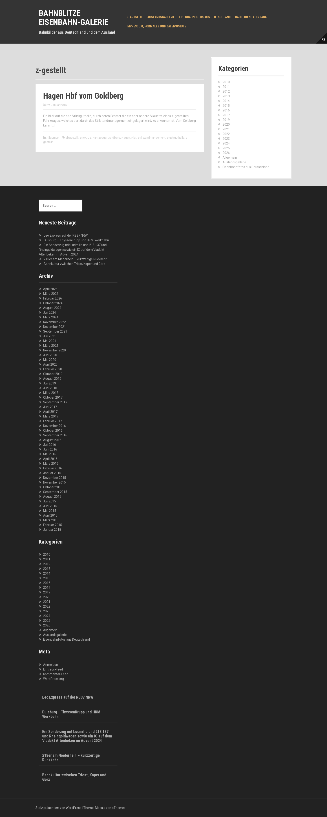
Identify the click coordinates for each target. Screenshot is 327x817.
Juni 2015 (50, 506)
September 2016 (55, 435)
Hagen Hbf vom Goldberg (83, 96)
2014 (226, 101)
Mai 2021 (49, 341)
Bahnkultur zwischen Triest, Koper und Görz (74, 264)
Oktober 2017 (52, 397)
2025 (226, 148)
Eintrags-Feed (53, 669)
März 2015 (50, 520)
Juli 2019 (49, 383)
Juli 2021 (49, 336)
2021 (226, 129)
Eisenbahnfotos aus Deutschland (205, 17)
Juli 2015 (49, 501)
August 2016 (52, 440)
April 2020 (50, 364)
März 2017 (50, 416)
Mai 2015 (49, 511)
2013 (226, 96)
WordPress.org (53, 679)
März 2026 (50, 293)
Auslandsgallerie (161, 17)
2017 (226, 115)
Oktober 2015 (52, 487)
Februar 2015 (52, 525)
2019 (226, 120)
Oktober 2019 (52, 374)
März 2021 (50, 345)
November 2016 (54, 426)
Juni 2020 (50, 355)
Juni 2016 (50, 449)
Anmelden (50, 664)
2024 (226, 143)
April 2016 (50, 459)
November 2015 (54, 482)
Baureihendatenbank (251, 17)
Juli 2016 (49, 444)
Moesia (100, 808)
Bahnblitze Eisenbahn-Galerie (73, 18)
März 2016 (50, 463)
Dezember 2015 (54, 478)
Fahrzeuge (99, 137)
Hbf (133, 137)
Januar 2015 (52, 529)
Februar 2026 (52, 298)
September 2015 (55, 492)
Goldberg (114, 137)
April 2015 (50, 515)
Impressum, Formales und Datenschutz (156, 26)
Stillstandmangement (151, 137)
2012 (226, 91)
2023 (226, 138)
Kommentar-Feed (55, 674)
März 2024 (50, 317)
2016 (226, 110)
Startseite (134, 17)
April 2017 (50, 411)
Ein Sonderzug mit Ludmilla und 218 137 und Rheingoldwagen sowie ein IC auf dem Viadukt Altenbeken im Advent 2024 (73, 249)
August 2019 (52, 378)
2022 (226, 134)
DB (89, 137)
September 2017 (55, 402)
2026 (226, 153)
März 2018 (50, 393)
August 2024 (52, 308)
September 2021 (55, 331)
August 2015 (52, 496)
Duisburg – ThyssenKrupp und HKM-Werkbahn (76, 240)
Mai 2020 (49, 360)
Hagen (126, 137)
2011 (226, 87)
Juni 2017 (50, 407)
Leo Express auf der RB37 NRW (66, 235)
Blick (83, 137)
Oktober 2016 (52, 430)
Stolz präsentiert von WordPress (58, 808)
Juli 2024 (49, 312)
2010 (226, 82)
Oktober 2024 (52, 303)
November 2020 (54, 350)
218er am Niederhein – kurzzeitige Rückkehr (75, 259)
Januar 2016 (52, 473)
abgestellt (72, 137)
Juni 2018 (50, 388)
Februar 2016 (52, 468)
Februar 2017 (52, 421)
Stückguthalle (175, 137)
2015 (226, 105)
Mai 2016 (49, 454)
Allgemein (53, 137)
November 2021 (54, 327)
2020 (226, 124)
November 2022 (54, 322)
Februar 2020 (52, 369)
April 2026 (50, 289)
